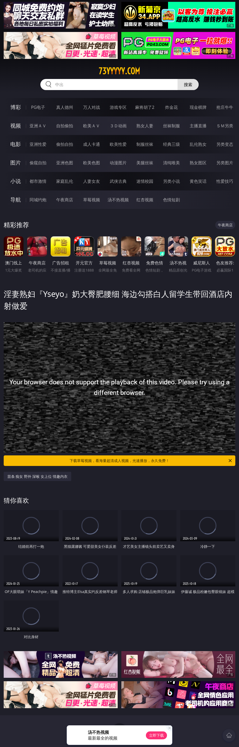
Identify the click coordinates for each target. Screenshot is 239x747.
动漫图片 (118, 163)
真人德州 (64, 107)
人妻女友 (91, 181)
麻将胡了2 (144, 107)
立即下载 (156, 735)
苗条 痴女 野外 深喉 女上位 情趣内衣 (37, 476)
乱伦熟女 (198, 144)
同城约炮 (38, 200)
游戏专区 (118, 107)
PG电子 (38, 107)
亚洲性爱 (38, 144)
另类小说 (171, 181)
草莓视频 (91, 200)
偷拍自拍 (64, 144)
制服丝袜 (144, 144)
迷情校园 (144, 181)
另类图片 (224, 163)
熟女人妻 (144, 126)
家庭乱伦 (64, 181)
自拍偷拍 (64, 126)
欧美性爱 (118, 144)
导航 (15, 199)
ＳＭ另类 (224, 126)
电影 (15, 144)
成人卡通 (91, 144)
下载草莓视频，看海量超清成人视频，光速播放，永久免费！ (151, 460)
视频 (15, 125)
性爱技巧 (224, 181)
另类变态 (224, 144)
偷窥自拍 (38, 163)
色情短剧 (171, 200)
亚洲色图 (64, 163)
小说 (15, 181)
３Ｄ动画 (118, 126)
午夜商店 (64, 200)
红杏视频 (144, 200)
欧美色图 (91, 163)
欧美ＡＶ (91, 126)
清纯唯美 (171, 163)
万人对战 (91, 107)
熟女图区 (198, 163)
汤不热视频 (118, 200)
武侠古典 (118, 181)
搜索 (188, 84)
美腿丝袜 (144, 163)
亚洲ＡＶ (38, 126)
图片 (15, 162)
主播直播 (198, 126)
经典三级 (171, 144)
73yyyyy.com (119, 71)
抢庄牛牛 (224, 107)
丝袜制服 (171, 126)
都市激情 (38, 181)
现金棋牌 (198, 107)
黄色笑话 (198, 181)
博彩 (15, 107)
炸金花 (171, 107)
